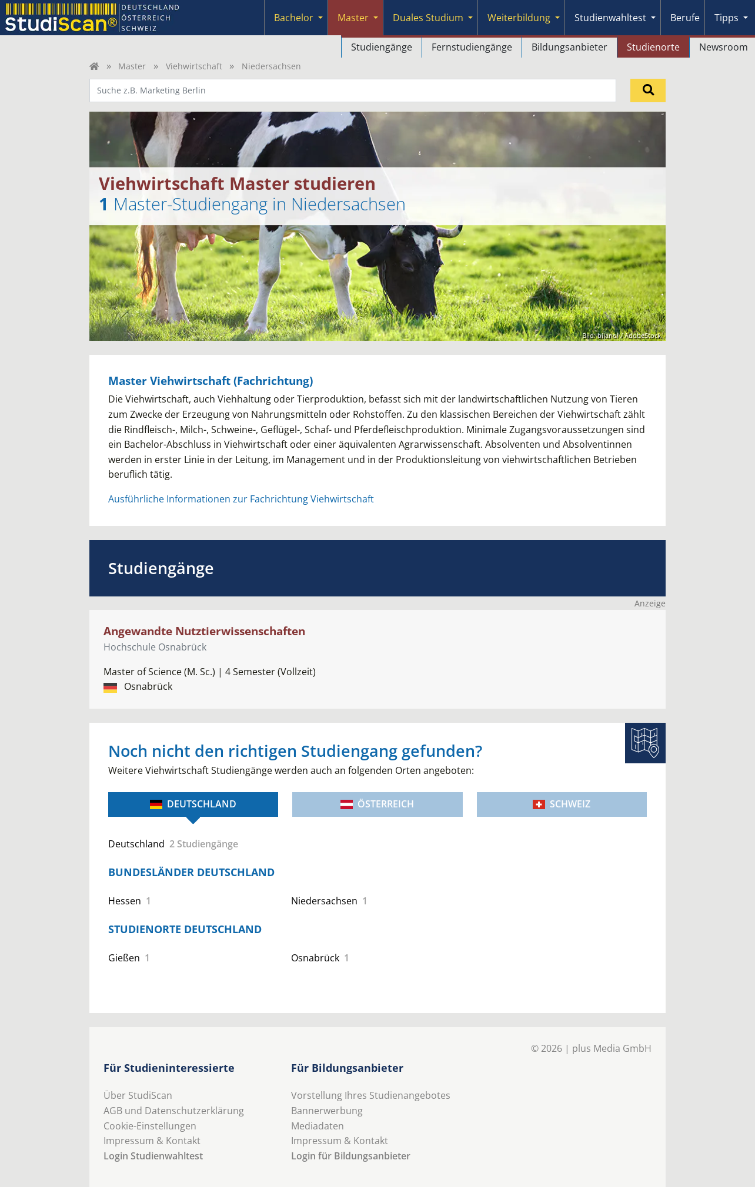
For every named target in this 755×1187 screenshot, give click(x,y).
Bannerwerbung (327, 1110)
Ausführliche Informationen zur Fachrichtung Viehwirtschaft (241, 498)
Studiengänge (381, 47)
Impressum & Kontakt (152, 1140)
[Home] (94, 66)
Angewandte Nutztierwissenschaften (204, 631)
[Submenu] (320, 17)
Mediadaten (317, 1125)
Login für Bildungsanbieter (350, 1155)
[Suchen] (648, 90)
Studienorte (653, 47)
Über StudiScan (137, 1095)
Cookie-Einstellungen (149, 1125)
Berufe (685, 17)
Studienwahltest (610, 17)
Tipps (726, 17)
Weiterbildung (518, 17)
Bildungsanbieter (569, 47)
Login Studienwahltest (153, 1155)
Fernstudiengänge (472, 47)
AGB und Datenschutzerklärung (173, 1110)
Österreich (377, 803)
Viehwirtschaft (194, 66)
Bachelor (293, 17)
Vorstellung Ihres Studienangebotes (370, 1095)
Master (353, 17)
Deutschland (193, 803)
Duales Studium (428, 17)
